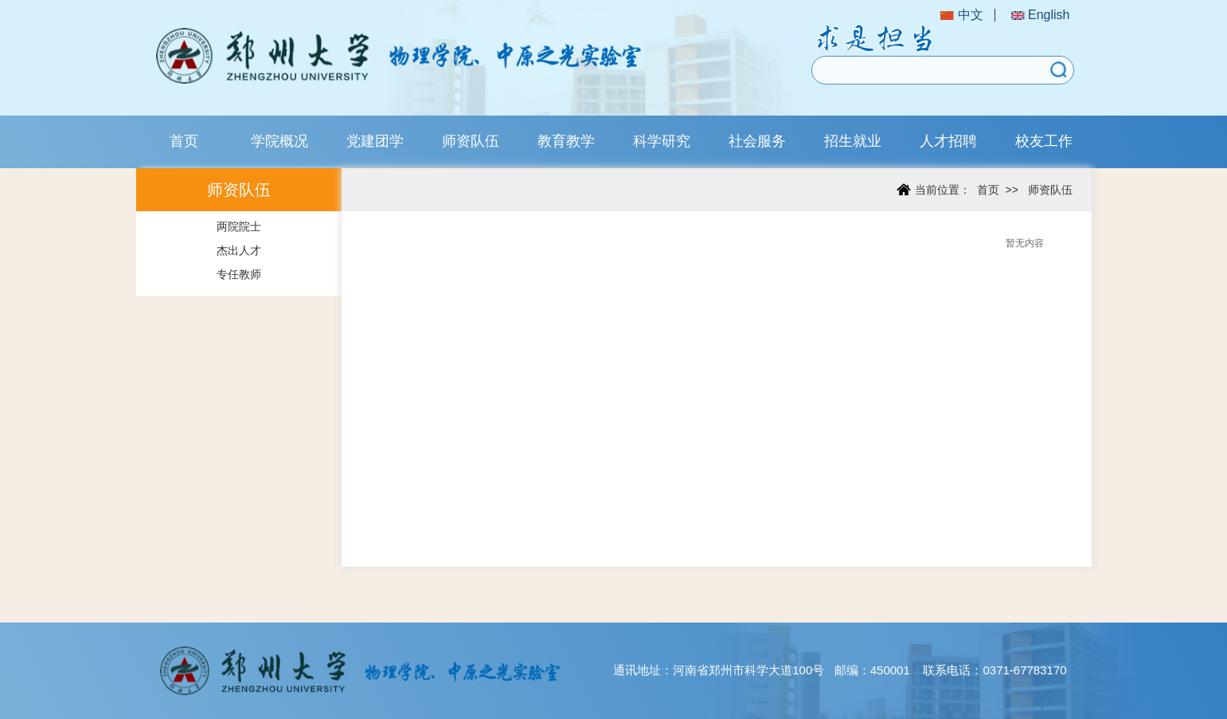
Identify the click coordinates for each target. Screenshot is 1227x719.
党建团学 (375, 141)
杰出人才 (239, 250)
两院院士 (239, 226)
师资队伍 (470, 141)
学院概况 (279, 141)
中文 (961, 15)
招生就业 (852, 141)
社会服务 (757, 141)
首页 (184, 141)
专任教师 (239, 274)
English (1040, 15)
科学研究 (661, 141)
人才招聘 (948, 141)
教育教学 (566, 141)
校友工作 (1044, 141)
